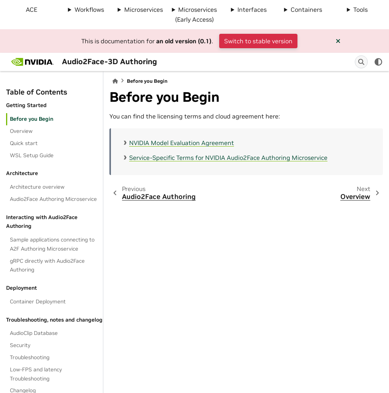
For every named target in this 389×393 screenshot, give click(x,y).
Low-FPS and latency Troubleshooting (36, 374)
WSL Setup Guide (32, 155)
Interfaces (252, 9)
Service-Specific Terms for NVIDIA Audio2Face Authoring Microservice (228, 157)
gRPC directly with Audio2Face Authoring (47, 265)
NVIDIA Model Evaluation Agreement (181, 143)
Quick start (24, 143)
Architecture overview (37, 186)
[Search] (361, 61)
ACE (31, 9)
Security (20, 345)
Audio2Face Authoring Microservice (53, 199)
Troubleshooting (29, 357)
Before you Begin (31, 118)
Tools (360, 9)
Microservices (143, 9)
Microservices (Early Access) (196, 14)
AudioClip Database (34, 333)
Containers (306, 9)
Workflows (89, 9)
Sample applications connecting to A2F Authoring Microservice (52, 244)
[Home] (115, 81)
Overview (21, 131)
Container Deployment (38, 301)
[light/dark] (378, 61)
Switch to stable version (258, 41)
